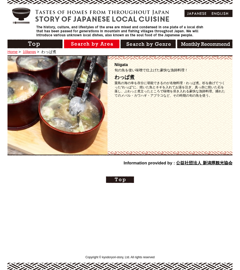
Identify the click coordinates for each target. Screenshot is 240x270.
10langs (29, 52)
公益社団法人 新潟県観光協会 (204, 163)
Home (13, 52)
